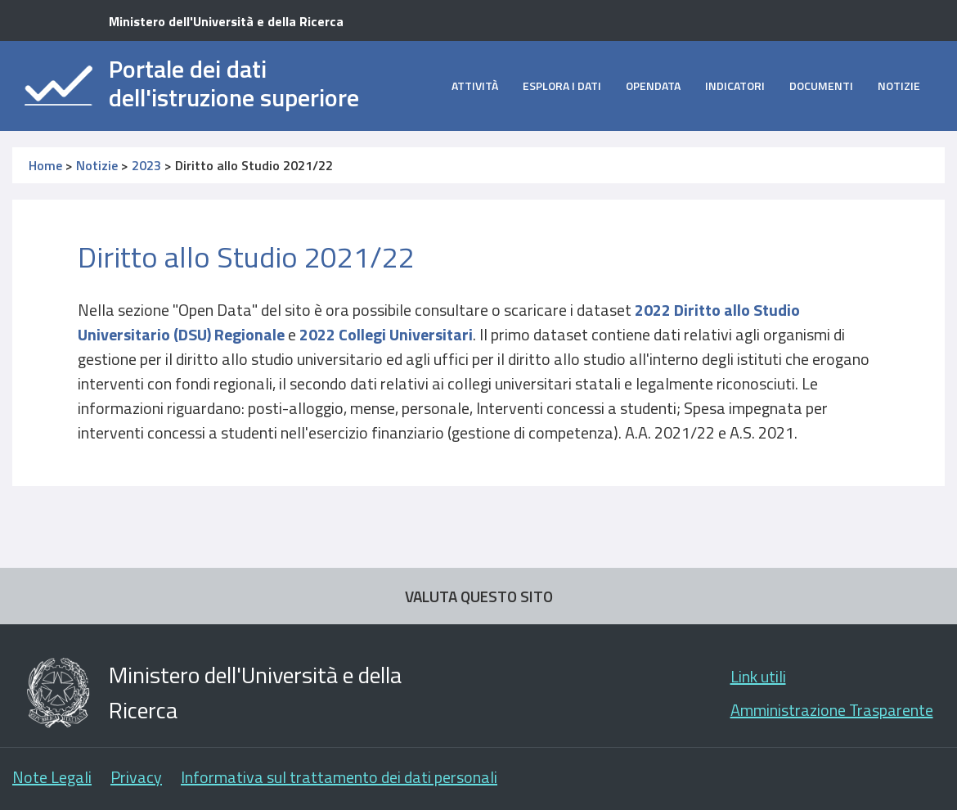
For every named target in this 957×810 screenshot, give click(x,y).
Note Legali (52, 777)
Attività (475, 85)
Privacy (136, 777)
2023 (146, 165)
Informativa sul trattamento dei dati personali (339, 777)
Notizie (899, 85)
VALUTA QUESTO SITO (479, 596)
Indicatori (735, 85)
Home (45, 165)
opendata (653, 85)
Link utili (758, 676)
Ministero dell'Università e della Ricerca (226, 21)
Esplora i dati (562, 85)
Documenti (821, 85)
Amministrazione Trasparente (831, 709)
